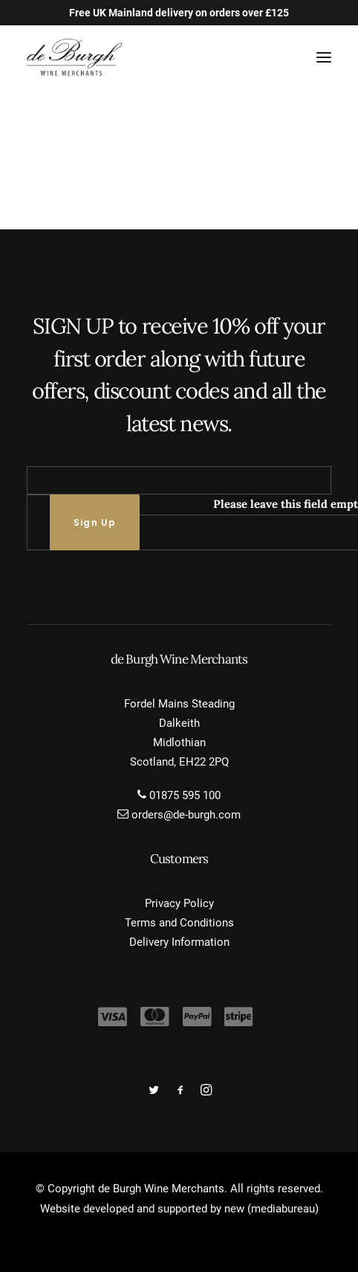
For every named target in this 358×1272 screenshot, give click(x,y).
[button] (324, 57)
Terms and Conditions (179, 922)
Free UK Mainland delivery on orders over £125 (179, 13)
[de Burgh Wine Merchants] (74, 57)
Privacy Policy (179, 903)
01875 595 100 (185, 795)
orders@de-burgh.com (186, 814)
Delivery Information (179, 942)
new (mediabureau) (271, 1208)
